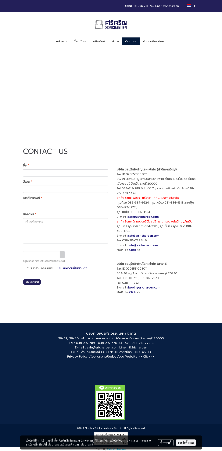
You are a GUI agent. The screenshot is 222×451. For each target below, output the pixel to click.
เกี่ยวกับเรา (80, 41)
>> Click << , (110, 352)
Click (132, 249)
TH (191, 6)
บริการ (115, 41)
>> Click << (143, 352)
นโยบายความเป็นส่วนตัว (71, 268)
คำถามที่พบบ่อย (153, 41)
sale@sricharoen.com (143, 245)
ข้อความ (29, 214)
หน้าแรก (61, 41)
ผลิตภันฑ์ (99, 41)
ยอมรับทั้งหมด (186, 442)
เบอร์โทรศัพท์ (32, 198)
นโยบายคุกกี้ (87, 444)
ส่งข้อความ (32, 282)
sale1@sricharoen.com (143, 216)
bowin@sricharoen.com (144, 287)
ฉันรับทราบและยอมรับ (55, 268)
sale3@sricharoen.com (143, 235)
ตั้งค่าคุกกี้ (165, 442)
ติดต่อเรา (131, 41)
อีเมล (27, 182)
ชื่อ (26, 165)
